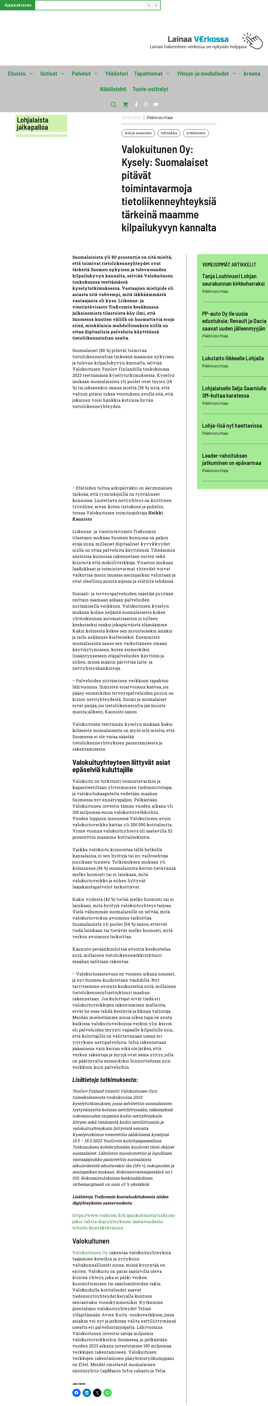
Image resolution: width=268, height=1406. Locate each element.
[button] (113, 104)
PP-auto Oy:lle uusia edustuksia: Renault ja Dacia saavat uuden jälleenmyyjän (234, 321)
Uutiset (54, 73)
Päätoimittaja (160, 117)
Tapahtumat (154, 73)
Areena (251, 73)
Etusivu (22, 73)
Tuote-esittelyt (150, 88)
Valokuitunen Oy (90, 1252)
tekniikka (169, 133)
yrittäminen (196, 133)
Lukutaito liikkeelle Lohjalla (233, 358)
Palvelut (87, 73)
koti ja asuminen (138, 133)
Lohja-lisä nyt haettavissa (232, 425)
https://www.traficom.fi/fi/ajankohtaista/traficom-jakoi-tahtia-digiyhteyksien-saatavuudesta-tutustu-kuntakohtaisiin (124, 1221)
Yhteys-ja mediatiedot (208, 73)
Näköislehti (113, 88)
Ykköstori (116, 73)
